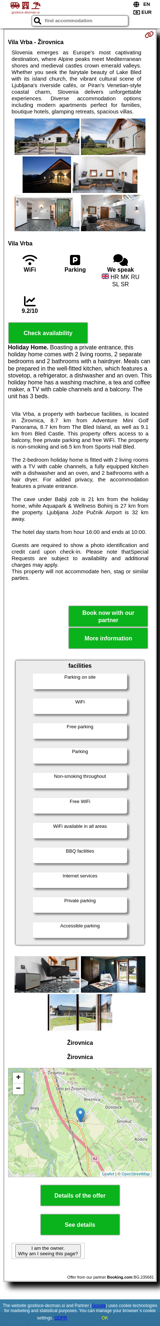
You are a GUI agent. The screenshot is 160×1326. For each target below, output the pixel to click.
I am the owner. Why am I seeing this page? (48, 1250)
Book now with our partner (108, 616)
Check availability (48, 333)
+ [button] (18, 1078)
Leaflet (108, 1174)
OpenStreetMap (136, 1174)
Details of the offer (79, 1196)
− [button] (18, 1088)
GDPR (61, 1318)
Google (99, 1305)
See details (80, 1225)
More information (108, 638)
